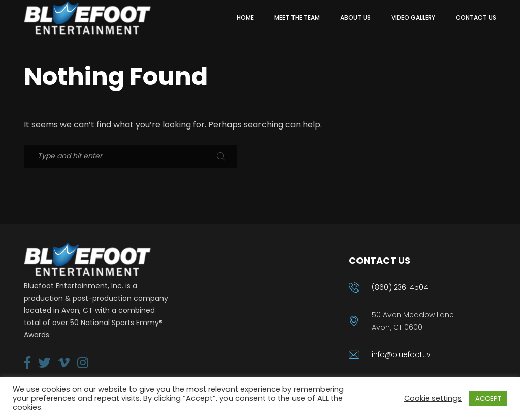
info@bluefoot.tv (401, 354)
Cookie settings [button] (433, 398)
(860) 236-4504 (400, 287)
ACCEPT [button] (488, 398)
